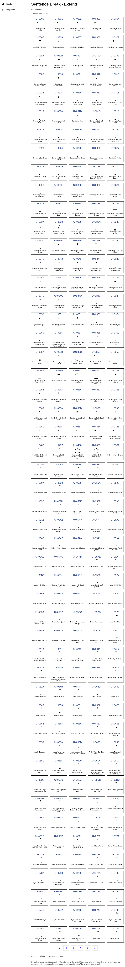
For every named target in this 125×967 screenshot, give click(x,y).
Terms (61, 956)
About (42, 956)
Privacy (52, 956)
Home (33, 956)
